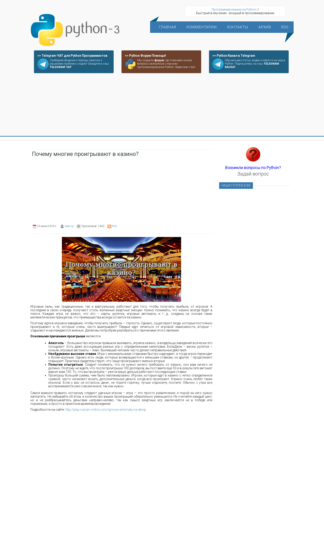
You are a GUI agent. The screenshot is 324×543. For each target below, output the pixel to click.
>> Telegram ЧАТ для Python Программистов (72, 55)
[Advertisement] (162, 105)
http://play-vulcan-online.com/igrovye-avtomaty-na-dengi (105, 409)
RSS (114, 226)
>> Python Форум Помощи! (145, 55)
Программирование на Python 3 (235, 9)
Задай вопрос (253, 174)
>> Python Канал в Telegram (233, 55)
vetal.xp (69, 226)
